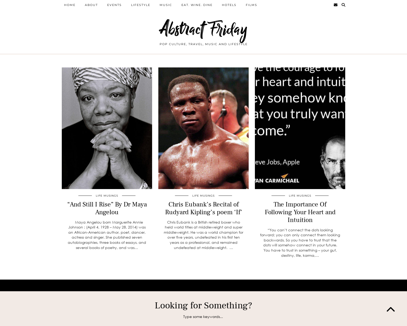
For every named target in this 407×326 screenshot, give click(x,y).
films (251, 5)
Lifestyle (140, 5)
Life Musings (107, 195)
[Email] (336, 5)
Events (114, 5)
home (70, 5)
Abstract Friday (203, 29)
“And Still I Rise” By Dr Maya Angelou (107, 208)
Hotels (229, 5)
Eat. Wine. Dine (197, 5)
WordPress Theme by (321, 285)
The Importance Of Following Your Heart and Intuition (300, 212)
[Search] (344, 5)
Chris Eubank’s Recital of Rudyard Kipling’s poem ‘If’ (203, 208)
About (91, 5)
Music (166, 5)
